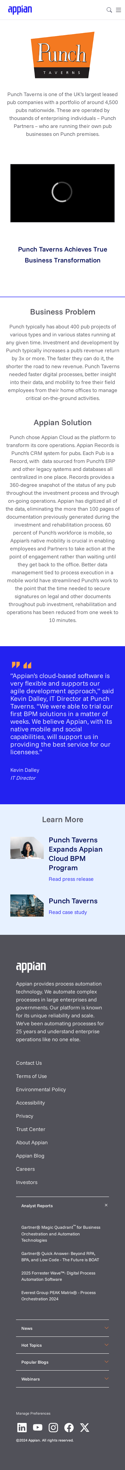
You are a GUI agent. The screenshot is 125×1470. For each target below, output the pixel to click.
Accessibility (30, 1102)
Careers (25, 1168)
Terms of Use (31, 1076)
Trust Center (30, 1129)
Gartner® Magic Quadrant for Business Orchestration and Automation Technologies (60, 1233)
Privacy (24, 1115)
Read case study (68, 912)
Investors (26, 1182)
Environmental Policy (41, 1089)
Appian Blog (30, 1155)
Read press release (71, 879)
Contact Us (29, 1062)
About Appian (32, 1142)
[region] (62, 193)
